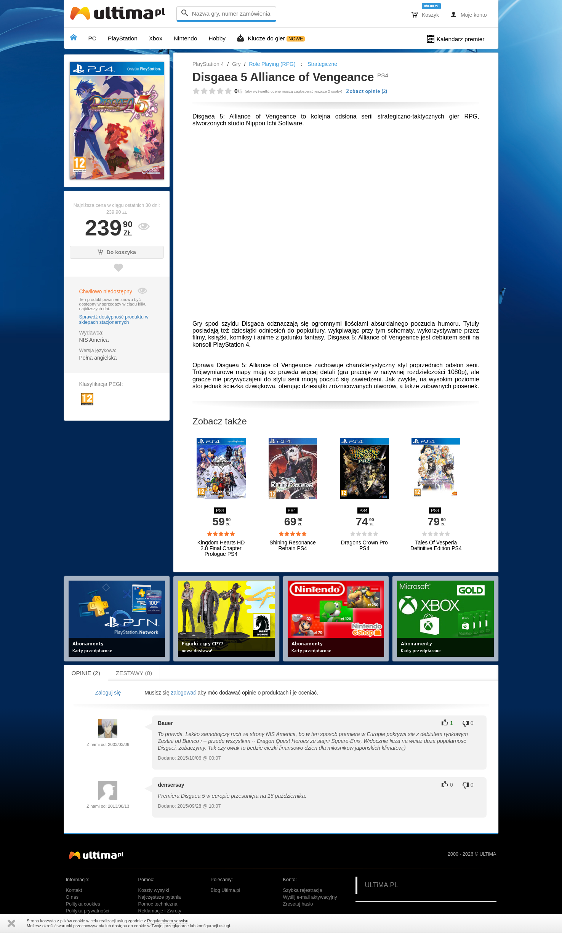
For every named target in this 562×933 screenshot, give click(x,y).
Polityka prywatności (87, 911)
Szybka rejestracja (302, 890)
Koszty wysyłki (153, 890)
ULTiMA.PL (382, 885)
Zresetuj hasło (298, 904)
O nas (72, 897)
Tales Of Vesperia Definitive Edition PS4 (436, 545)
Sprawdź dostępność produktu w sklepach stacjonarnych (114, 319)
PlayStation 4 (208, 64)
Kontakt (74, 890)
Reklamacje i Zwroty (159, 911)
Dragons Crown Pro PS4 (364, 545)
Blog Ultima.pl (225, 890)
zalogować (183, 693)
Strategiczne (322, 64)
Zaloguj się (108, 693)
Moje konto (468, 14)
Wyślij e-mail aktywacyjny (310, 897)
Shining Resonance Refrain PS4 (292, 545)
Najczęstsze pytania (159, 897)
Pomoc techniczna (158, 904)
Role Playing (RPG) (272, 64)
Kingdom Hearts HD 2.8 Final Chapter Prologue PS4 (221, 548)
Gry (236, 64)
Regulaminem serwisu (167, 921)
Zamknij (11, 923)
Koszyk (425, 14)
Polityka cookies (83, 904)
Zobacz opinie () (366, 91)
